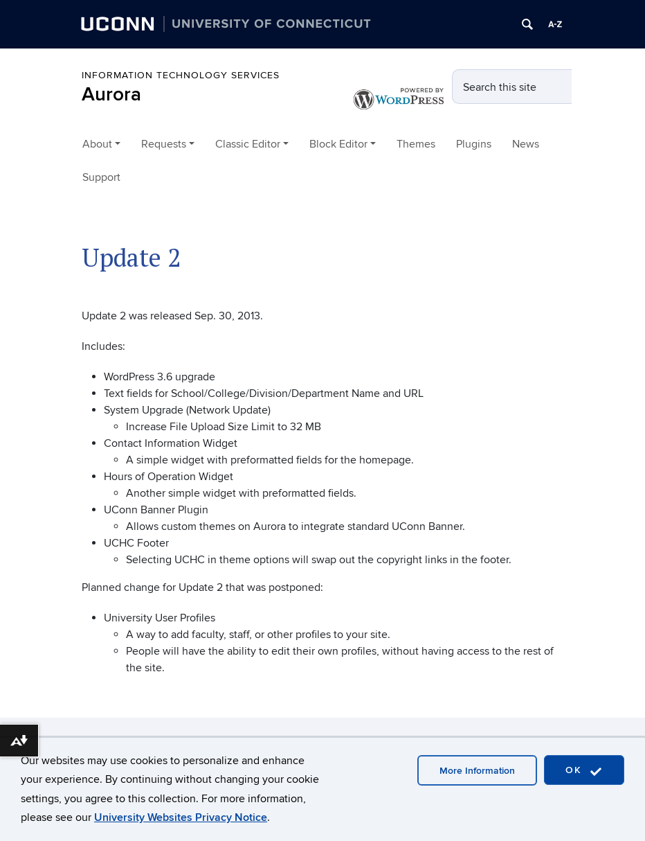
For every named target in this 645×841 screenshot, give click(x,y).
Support (101, 177)
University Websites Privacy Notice (180, 817)
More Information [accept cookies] (477, 771)
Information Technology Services (181, 75)
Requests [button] (163, 144)
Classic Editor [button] (247, 144)
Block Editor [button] (338, 144)
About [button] (97, 144)
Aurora (111, 94)
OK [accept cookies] (584, 770)
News (525, 144)
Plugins (473, 144)
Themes (416, 144)
